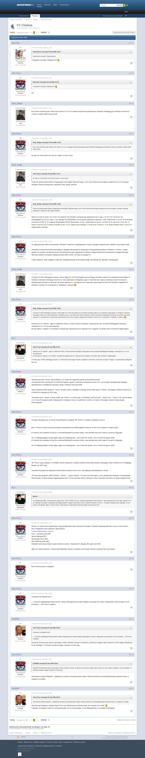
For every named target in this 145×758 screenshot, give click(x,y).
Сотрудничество (67, 742)
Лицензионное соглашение (26, 746)
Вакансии (59, 746)
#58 (131, 619)
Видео (55, 4)
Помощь (23, 736)
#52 (131, 412)
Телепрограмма (64, 4)
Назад (12, 32)
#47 (131, 236)
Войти (126, 11)
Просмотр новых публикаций (112, 16)
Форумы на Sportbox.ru (16, 732)
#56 (131, 558)
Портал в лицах (57, 742)
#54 (131, 487)
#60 (131, 688)
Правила (110, 732)
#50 (131, 338)
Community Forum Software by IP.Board (117, 736)
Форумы (35, 16)
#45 (131, 165)
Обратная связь (28, 742)
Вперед (43, 32)
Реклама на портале (79, 742)
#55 (131, 518)
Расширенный (127, 5)
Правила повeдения (39, 742)
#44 (131, 134)
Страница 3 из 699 (22, 32)
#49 (131, 299)
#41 (131, 43)
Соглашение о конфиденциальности (124, 732)
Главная (39, 4)
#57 (131, 589)
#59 (131, 654)
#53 (131, 455)
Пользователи (23, 16)
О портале (49, 742)
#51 (131, 371)
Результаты (47, 4)
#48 (131, 269)
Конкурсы (39, 6)
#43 (131, 103)
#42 (131, 73)
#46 (131, 195)
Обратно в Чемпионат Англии (126, 720)
